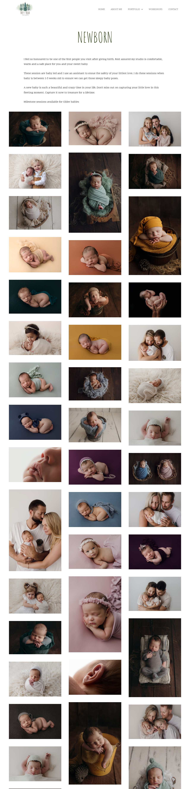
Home (101, 9)
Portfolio (135, 9)
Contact (173, 9)
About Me (116, 9)
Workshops (155, 9)
